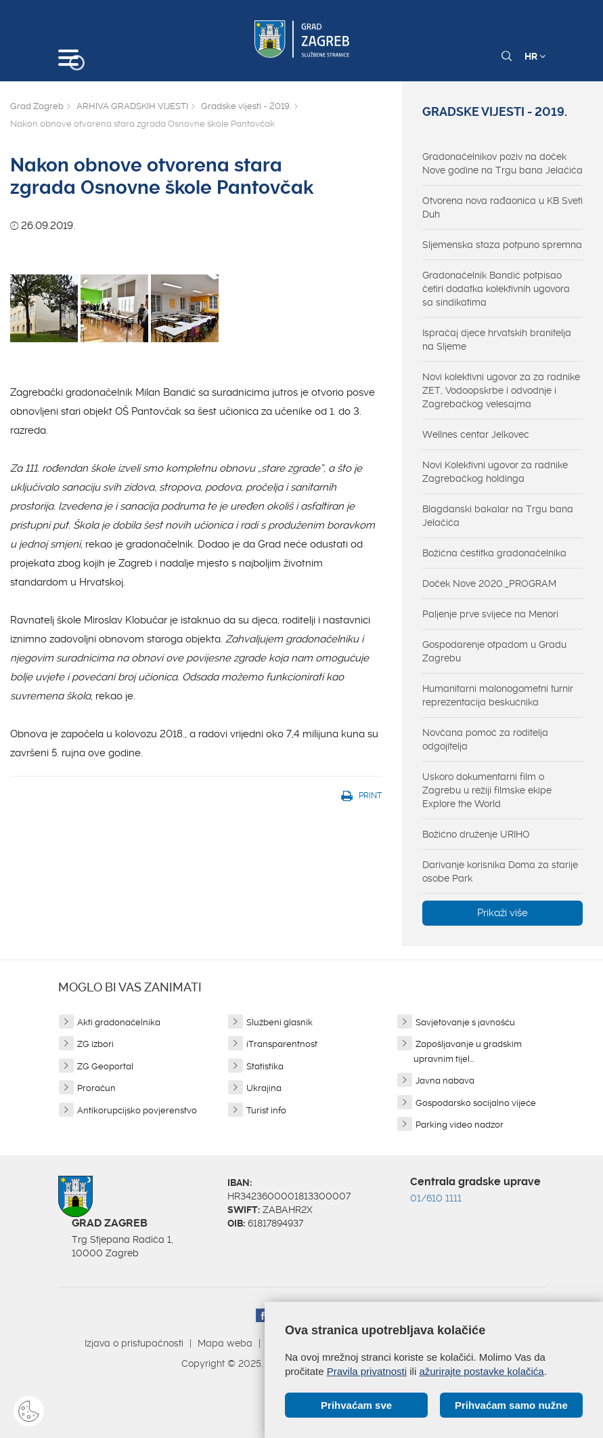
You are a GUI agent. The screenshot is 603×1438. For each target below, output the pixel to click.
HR (534, 56)
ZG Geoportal (105, 1066)
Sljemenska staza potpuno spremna (502, 244)
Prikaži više (502, 913)
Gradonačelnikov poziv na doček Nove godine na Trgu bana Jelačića (502, 163)
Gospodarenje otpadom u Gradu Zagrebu (494, 651)
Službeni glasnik (279, 1022)
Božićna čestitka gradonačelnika (494, 553)
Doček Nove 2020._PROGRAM (489, 583)
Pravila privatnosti (367, 1371)
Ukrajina (264, 1088)
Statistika (265, 1066)
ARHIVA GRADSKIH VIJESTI (132, 106)
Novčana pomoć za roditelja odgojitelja (485, 739)
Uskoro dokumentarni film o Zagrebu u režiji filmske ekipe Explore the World (487, 790)
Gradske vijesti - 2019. (246, 106)
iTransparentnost (281, 1044)
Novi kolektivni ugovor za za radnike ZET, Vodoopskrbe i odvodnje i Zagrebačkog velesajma (501, 390)
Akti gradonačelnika (118, 1022)
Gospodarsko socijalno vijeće (476, 1103)
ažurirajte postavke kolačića (481, 1371)
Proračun (96, 1088)
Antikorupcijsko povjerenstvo (137, 1110)
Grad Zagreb (37, 106)
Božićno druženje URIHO (476, 834)
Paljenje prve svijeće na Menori (490, 614)
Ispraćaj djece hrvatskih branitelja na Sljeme (496, 339)
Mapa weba (225, 1343)
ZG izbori (95, 1044)
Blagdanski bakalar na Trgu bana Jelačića (497, 516)
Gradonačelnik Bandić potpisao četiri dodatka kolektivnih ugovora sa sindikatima (496, 289)
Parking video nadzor (460, 1124)
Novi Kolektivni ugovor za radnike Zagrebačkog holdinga (495, 471)
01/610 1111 (436, 1198)
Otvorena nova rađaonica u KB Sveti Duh (502, 207)
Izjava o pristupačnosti (134, 1343)
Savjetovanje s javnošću (465, 1022)
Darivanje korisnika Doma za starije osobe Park (500, 871)
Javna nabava (445, 1080)
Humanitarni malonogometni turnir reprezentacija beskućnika (497, 695)
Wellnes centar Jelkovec (475, 434)
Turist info (266, 1110)
